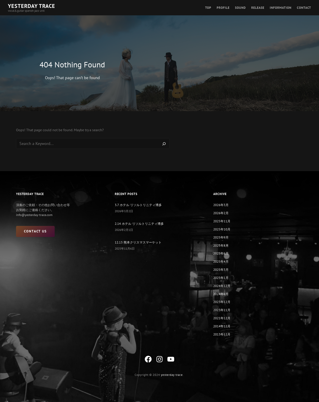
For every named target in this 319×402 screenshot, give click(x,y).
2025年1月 (221, 278)
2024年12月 (221, 286)
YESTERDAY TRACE (31, 5)
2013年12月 (221, 334)
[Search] (164, 143)
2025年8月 (221, 245)
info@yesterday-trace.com (34, 215)
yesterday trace (172, 375)
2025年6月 (221, 254)
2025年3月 (221, 270)
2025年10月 (221, 229)
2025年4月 (221, 262)
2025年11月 (221, 221)
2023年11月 (221, 310)
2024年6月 (221, 294)
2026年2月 (221, 213)
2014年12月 (221, 326)
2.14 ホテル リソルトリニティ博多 (139, 224)
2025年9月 (221, 237)
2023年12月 (221, 302)
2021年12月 (221, 318)
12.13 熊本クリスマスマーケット (138, 243)
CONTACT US (35, 231)
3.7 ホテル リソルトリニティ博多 (138, 205)
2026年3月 (221, 205)
